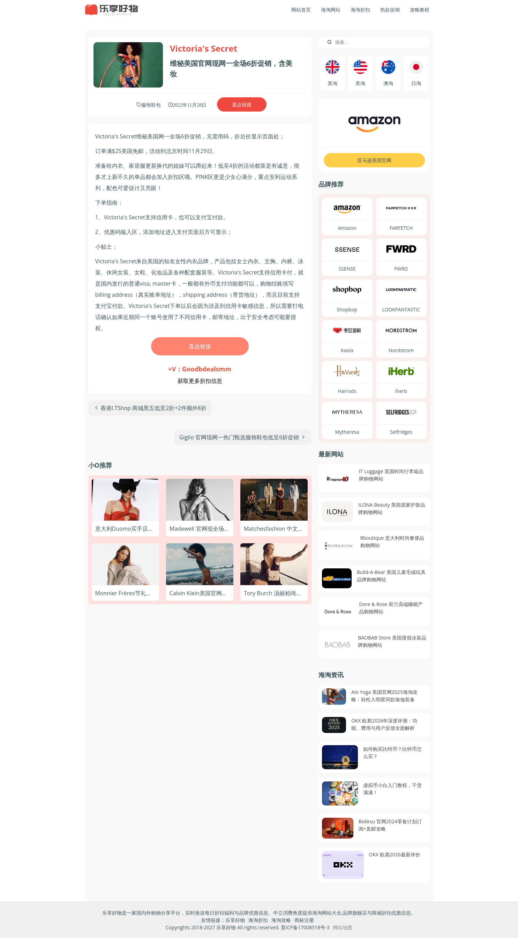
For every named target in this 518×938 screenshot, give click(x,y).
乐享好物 (235, 920)
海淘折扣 (360, 9)
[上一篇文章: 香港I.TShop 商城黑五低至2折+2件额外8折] (150, 408)
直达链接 (242, 104)
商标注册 (304, 920)
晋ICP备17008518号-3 (305, 927)
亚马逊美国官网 (374, 160)
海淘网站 (330, 9)
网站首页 (301, 9)
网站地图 (342, 927)
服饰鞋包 (151, 104)
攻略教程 (419, 9)
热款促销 (390, 9)
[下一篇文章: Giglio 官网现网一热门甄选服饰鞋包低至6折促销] (242, 437)
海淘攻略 (281, 920)
